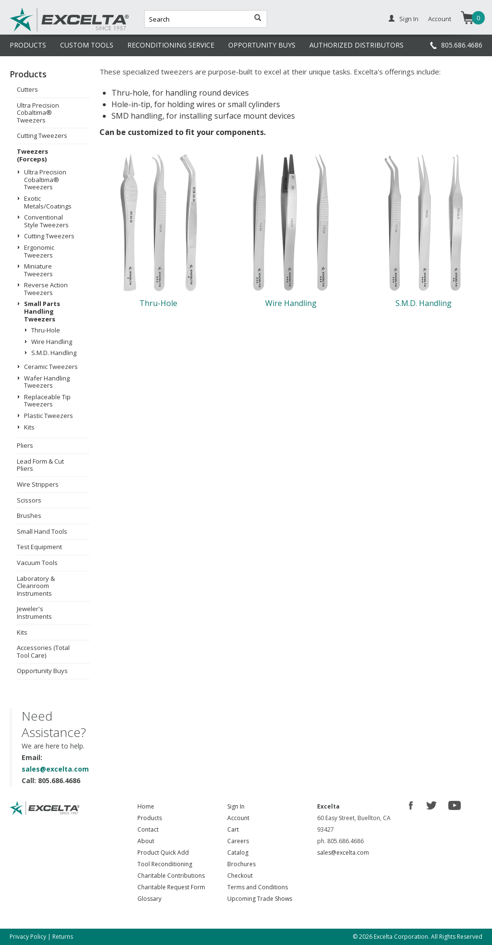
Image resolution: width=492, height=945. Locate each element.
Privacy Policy (28, 937)
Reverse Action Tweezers (46, 289)
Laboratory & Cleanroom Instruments (36, 586)
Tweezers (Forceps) (32, 155)
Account (439, 18)
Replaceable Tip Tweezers (47, 401)
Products (149, 818)
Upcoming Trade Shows (259, 899)
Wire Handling (51, 341)
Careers (238, 841)
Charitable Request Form (171, 887)
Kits (29, 427)
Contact (148, 829)
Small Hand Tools (42, 531)
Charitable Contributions (171, 875)
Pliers (25, 445)
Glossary (149, 899)
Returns (62, 937)
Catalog (237, 852)
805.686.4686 (461, 44)
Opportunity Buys (42, 670)
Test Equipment (39, 546)
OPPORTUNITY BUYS (261, 44)
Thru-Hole (45, 330)
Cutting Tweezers (42, 135)
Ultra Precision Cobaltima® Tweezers (38, 112)
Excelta (40, 30)
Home (145, 806)
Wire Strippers (38, 484)
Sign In (408, 18)
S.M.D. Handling (53, 352)
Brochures (241, 864)
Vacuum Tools (37, 562)
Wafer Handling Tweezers (47, 382)
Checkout (240, 875)
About (145, 841)
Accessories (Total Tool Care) (43, 651)
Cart (233, 829)
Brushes (29, 515)
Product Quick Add (163, 852)
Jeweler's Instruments (34, 612)
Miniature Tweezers (38, 270)
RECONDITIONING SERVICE (170, 44)
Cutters (27, 89)
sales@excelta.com (55, 768)
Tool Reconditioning (164, 864)
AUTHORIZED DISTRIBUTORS (356, 44)
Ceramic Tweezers (51, 366)
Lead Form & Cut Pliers (40, 465)
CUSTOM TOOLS (86, 44)
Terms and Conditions (257, 887)
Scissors (29, 500)
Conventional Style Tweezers (46, 221)
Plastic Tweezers (48, 415)
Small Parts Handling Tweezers (42, 311)
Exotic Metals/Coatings (48, 202)
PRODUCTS (28, 44)
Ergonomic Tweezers (39, 251)
